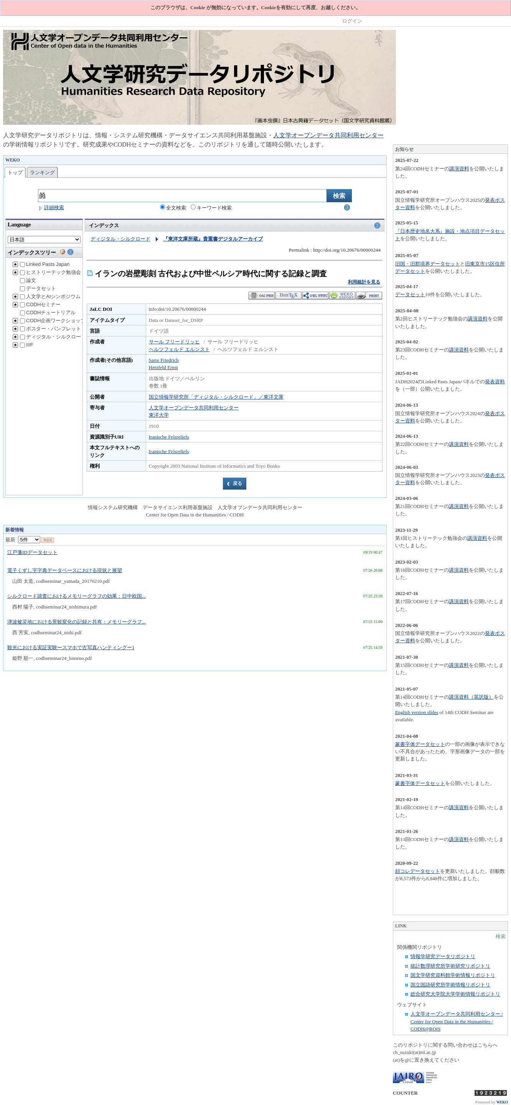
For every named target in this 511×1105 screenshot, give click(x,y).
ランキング (42, 172)
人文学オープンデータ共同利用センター (328, 135)
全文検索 (173, 208)
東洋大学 (159, 415)
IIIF (26, 345)
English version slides (416, 712)
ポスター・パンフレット (50, 329)
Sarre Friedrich (164, 360)
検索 (501, 936)
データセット (38, 288)
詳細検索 (51, 207)
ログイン (352, 21)
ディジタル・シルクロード (53, 337)
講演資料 (459, 169)
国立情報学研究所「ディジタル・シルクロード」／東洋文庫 (216, 397)
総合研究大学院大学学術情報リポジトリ (455, 994)
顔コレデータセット (417, 871)
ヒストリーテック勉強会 (50, 272)
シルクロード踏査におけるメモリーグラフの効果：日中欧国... (76, 596)
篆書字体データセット (420, 744)
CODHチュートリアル (48, 312)
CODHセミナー (40, 304)
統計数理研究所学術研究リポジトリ (450, 966)
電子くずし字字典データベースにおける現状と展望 (64, 570)
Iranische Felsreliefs (169, 437)
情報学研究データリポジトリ (442, 956)
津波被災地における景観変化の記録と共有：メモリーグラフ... (76, 622)
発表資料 (495, 381)
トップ (15, 172)
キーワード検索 (211, 208)
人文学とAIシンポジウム (50, 296)
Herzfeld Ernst (163, 367)
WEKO (502, 1102)
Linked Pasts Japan (44, 264)
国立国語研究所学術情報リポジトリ (450, 985)
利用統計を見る (364, 282)
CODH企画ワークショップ (53, 320)
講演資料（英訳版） (471, 697)
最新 (22, 539)
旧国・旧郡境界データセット (427, 264)
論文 (28, 280)
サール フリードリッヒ (174, 342)
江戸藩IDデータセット (32, 552)
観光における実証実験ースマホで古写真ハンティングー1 (71, 647)
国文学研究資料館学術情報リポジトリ (452, 975)
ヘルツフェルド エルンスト (179, 349)
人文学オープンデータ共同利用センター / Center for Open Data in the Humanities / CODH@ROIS (456, 1021)
